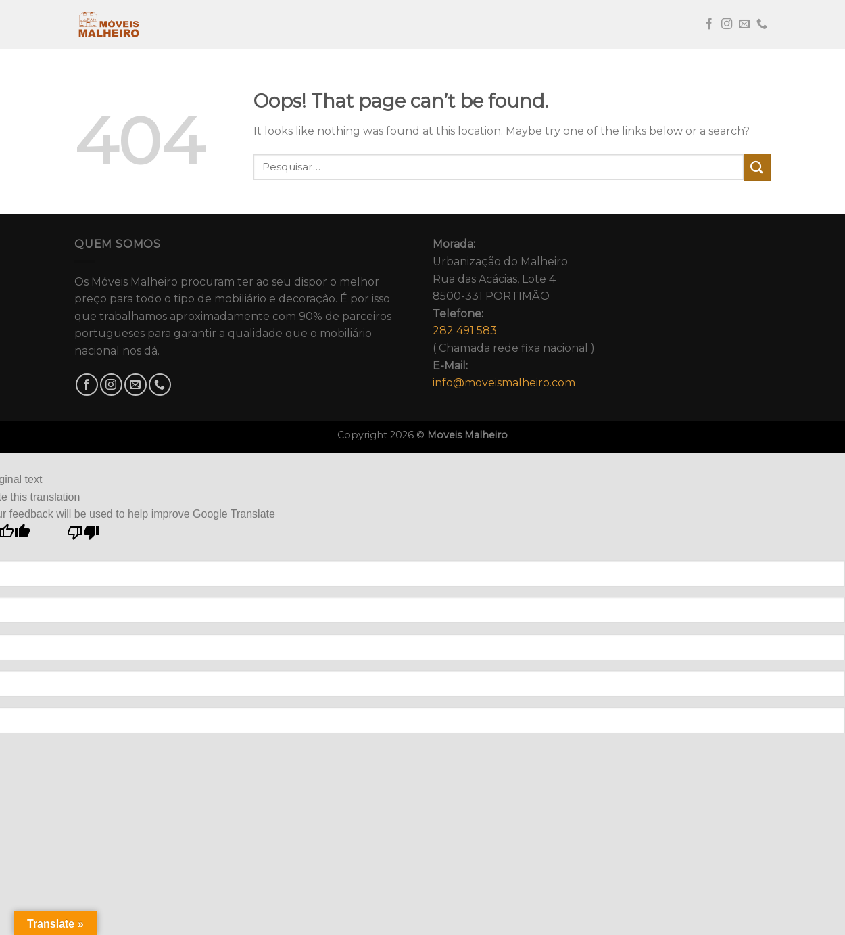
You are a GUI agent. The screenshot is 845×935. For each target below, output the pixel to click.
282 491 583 (465, 330)
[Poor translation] (83, 536)
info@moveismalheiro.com (504, 382)
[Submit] (757, 167)
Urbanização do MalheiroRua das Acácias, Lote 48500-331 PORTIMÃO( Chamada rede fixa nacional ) (514, 313)
